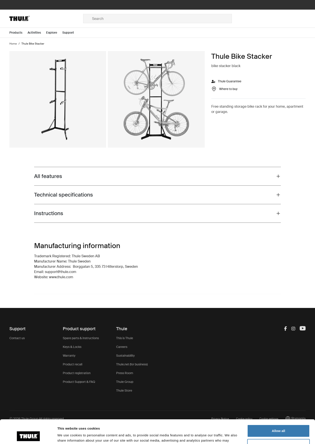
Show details (67, 435)
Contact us (17, 338)
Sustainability (125, 356)
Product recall (72, 364)
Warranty (69, 356)
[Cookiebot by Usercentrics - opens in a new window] (28, 435)
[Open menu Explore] (54, 33)
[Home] (46, 18)
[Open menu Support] (70, 33)
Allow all (278, 408)
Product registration (77, 373)
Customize (279, 423)
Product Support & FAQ (79, 382)
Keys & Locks (72, 347)
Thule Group (124, 382)
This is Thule (124, 338)
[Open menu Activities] (37, 33)
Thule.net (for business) (132, 364)
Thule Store (124, 390)
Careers (121, 347)
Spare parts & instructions (81, 338)
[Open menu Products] (18, 33)
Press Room (124, 373)
